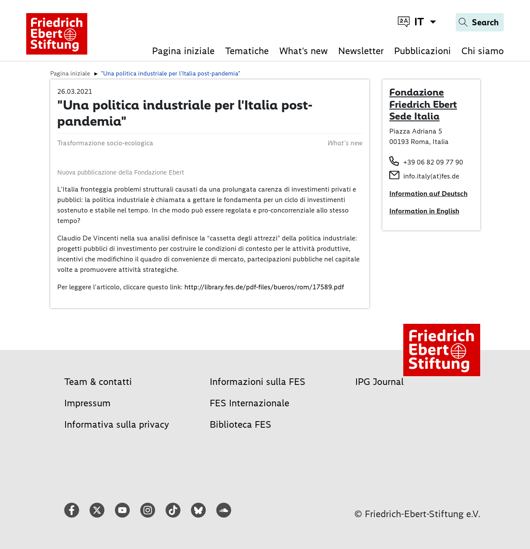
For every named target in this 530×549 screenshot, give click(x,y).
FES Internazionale (249, 403)
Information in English (424, 211)
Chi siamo (482, 51)
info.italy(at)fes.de (431, 176)
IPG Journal (379, 382)
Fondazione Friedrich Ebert (423, 98)
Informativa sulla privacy (116, 424)
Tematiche (247, 51)
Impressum (87, 403)
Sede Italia (414, 116)
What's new (303, 51)
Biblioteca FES (240, 424)
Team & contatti (98, 382)
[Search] (480, 22)
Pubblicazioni (422, 51)
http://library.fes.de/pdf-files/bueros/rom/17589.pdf (264, 287)
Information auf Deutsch (428, 193)
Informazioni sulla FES (257, 382)
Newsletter (361, 51)
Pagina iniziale (183, 51)
